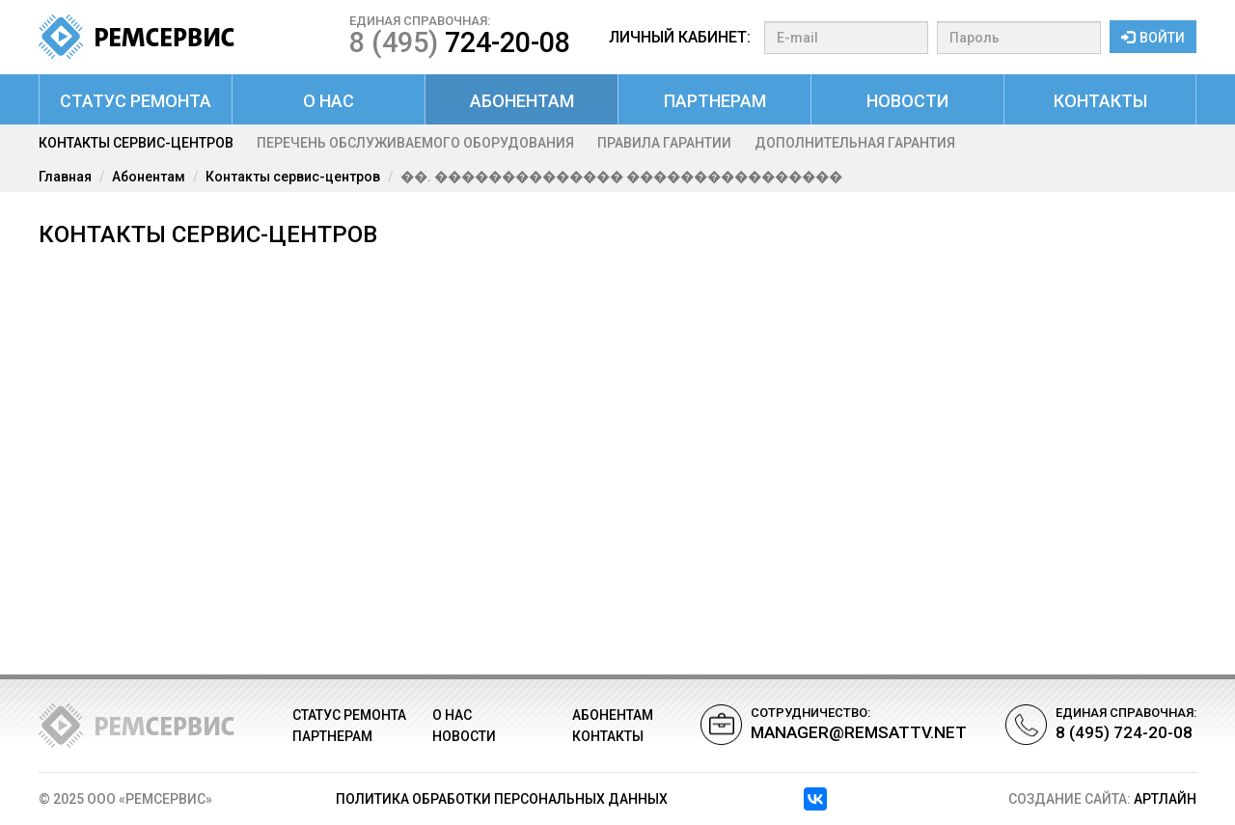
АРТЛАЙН (1165, 799)
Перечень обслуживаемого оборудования (415, 143)
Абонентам (522, 101)
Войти (1153, 37)
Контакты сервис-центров (136, 143)
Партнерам (715, 101)
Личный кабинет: (680, 37)
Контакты (1100, 101)
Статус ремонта (135, 101)
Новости (907, 101)
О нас (328, 101)
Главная (65, 176)
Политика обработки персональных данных (502, 799)
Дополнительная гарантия (855, 143)
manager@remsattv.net (859, 732)
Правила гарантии (664, 143)
